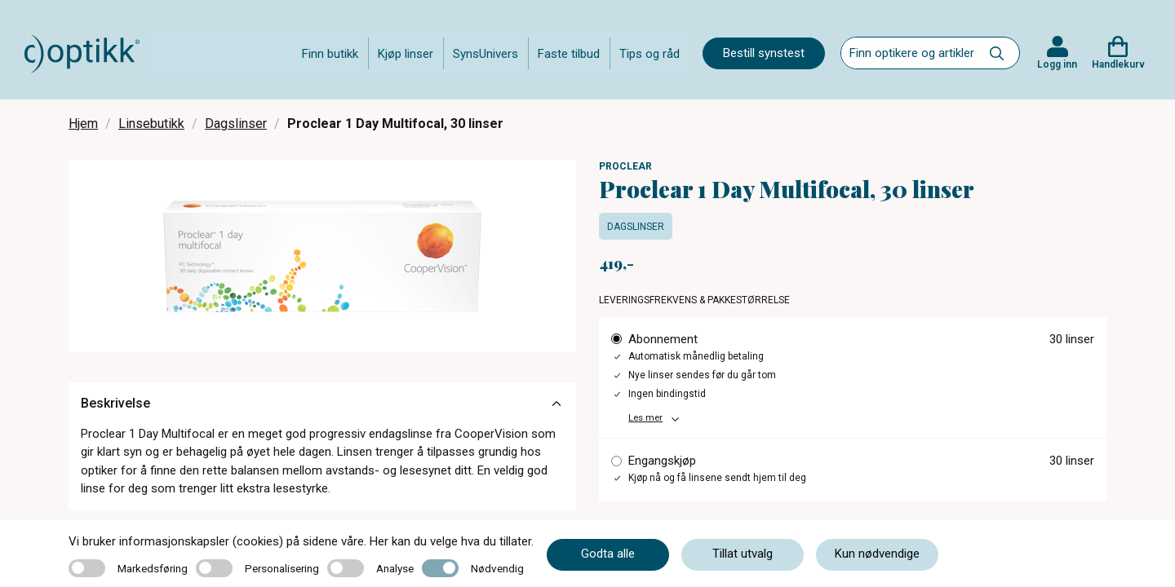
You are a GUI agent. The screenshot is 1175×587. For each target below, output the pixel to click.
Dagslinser (236, 123)
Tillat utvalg (742, 553)
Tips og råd (649, 53)
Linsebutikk (151, 123)
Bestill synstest (764, 53)
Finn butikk (330, 53)
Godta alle (608, 553)
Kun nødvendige (877, 553)
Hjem (83, 123)
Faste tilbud (569, 53)
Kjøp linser (405, 53)
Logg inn (1057, 64)
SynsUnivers (485, 53)
